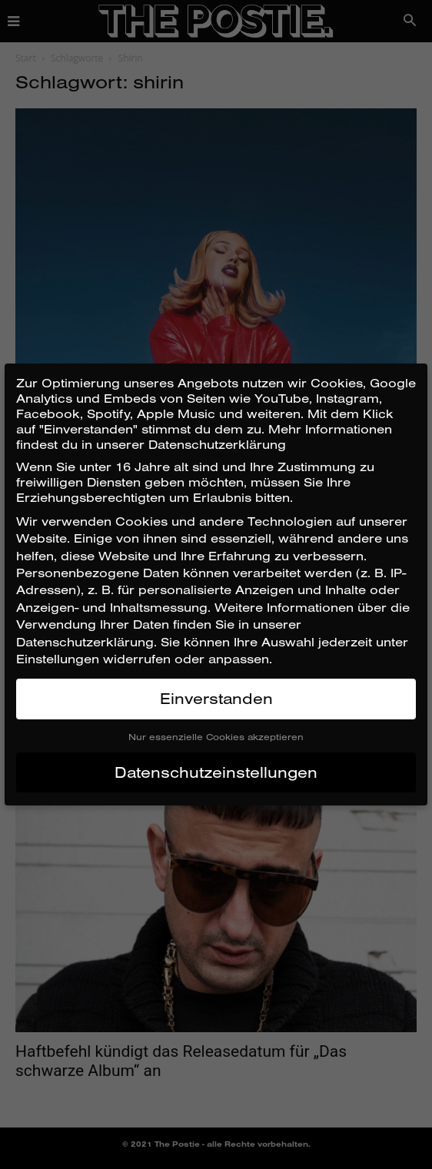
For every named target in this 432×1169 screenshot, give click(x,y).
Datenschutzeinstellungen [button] (216, 772)
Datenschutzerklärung (85, 641)
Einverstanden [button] (216, 698)
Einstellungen (57, 658)
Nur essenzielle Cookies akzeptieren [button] (216, 736)
